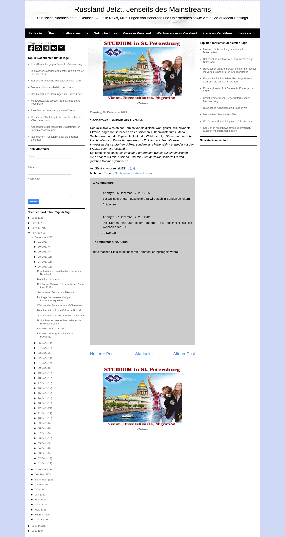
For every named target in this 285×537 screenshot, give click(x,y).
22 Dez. (42, 357)
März (38, 509)
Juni (37, 494)
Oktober (40, 474)
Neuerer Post (102, 353)
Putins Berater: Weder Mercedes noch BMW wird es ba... (59, 322)
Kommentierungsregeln (154, 251)
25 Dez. (42, 342)
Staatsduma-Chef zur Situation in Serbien (61, 315)
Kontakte (244, 33)
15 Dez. (42, 392)
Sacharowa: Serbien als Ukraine (55, 292)
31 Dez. (42, 241)
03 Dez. (42, 453)
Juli (37, 489)
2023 (35, 233)
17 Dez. (42, 383)
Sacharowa (122, 173)
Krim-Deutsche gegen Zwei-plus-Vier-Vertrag (56, 64)
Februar (40, 514)
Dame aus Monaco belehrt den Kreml (52, 87)
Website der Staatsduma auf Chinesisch (60, 305)
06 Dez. (42, 438)
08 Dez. (42, 428)
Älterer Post (184, 353)
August (39, 484)
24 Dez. (42, 347)
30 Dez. (42, 246)
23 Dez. (42, 352)
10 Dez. (42, 418)
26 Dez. (42, 266)
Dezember (41, 237)
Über (51, 33)
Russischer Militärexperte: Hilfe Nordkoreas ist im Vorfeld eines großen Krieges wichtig (229, 70)
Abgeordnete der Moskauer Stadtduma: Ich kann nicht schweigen (55, 128)
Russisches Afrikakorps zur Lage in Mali (226, 107)
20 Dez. (42, 367)
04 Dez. (42, 448)
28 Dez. (42, 256)
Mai (37, 499)
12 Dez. (42, 408)
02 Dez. (42, 458)
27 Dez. (42, 261)
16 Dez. (42, 388)
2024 (35, 227)
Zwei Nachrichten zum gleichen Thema (53, 110)
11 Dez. (42, 413)
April (38, 504)
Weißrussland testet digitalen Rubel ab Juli (227, 121)
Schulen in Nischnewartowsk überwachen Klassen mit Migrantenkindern (227, 129)
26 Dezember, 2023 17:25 (133, 193)
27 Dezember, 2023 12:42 (133, 217)
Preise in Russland (137, 33)
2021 (35, 530)
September (41, 479)
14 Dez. (42, 398)
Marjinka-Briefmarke (48, 279)
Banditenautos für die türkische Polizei (59, 310)
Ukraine (148, 173)
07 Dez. (42, 433)
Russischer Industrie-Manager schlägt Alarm (56, 80)
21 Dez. (42, 362)
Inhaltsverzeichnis (74, 33)
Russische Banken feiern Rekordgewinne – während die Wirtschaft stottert (227, 80)
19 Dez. (42, 373)
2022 (35, 525)
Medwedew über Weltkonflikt (219, 114)
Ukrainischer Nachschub (51, 328)
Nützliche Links (105, 33)
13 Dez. (42, 403)
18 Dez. (42, 377)
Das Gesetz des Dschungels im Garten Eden (56, 94)
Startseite (35, 33)
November (41, 469)
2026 (35, 217)
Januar (39, 519)
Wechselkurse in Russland (177, 33)
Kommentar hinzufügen (111, 241)
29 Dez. (42, 251)
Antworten (109, 204)
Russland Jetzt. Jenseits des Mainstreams (142, 9)
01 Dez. (42, 463)
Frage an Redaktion (217, 33)
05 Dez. (42, 443)
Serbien (136, 173)
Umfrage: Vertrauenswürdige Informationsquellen (53, 299)
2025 (35, 222)
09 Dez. (42, 423)
